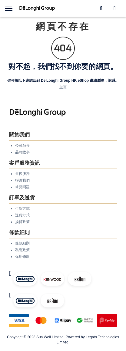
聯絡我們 (22, 180)
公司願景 (22, 145)
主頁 (63, 87)
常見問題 (22, 187)
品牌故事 (22, 152)
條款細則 (22, 243)
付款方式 (22, 208)
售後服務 (22, 174)
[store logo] (37, 8)
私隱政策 (22, 250)
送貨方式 (22, 215)
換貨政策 (22, 222)
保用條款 (22, 256)
